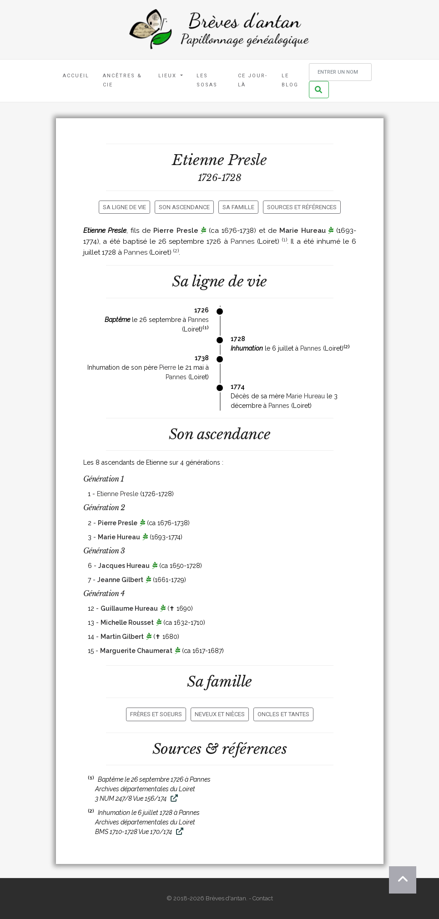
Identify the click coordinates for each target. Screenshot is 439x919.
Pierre (167, 367)
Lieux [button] (168, 76)
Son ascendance (184, 207)
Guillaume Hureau (129, 608)
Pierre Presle (175, 230)
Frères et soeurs (156, 714)
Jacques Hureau (124, 565)
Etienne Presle (117, 493)
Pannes (242, 241)
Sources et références (302, 207)
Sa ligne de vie (124, 207)
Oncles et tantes (283, 714)
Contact (262, 898)
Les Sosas (207, 80)
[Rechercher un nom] (340, 72)
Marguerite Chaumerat (136, 650)
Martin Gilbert (122, 636)
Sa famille (238, 207)
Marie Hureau (302, 230)
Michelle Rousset (127, 622)
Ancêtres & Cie (122, 80)
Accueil (76, 76)
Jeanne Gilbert (120, 579)
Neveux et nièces (220, 714)
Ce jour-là (252, 80)
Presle (247, 160)
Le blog (290, 80)
